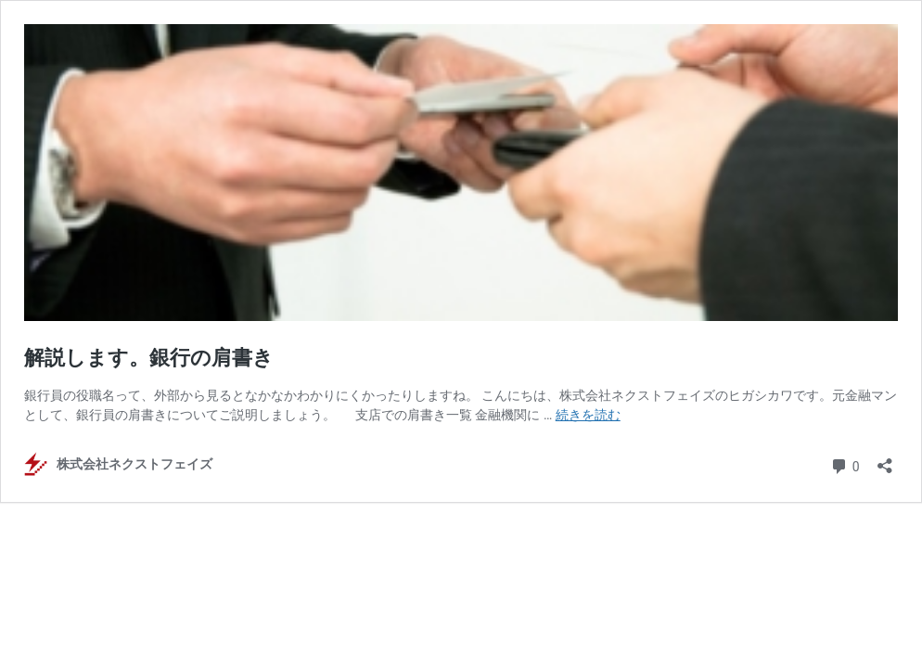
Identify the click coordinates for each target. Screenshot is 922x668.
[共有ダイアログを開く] (885, 459)
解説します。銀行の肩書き (149, 357)
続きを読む (588, 414)
